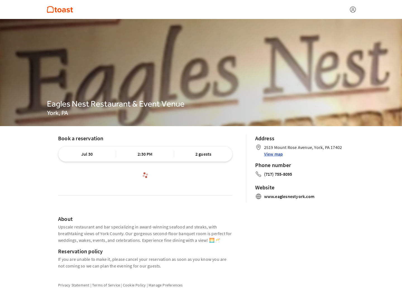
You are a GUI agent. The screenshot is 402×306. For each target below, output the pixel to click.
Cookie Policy (134, 285)
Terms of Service (106, 285)
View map (273, 154)
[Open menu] (352, 9)
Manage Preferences (166, 285)
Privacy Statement (73, 285)
